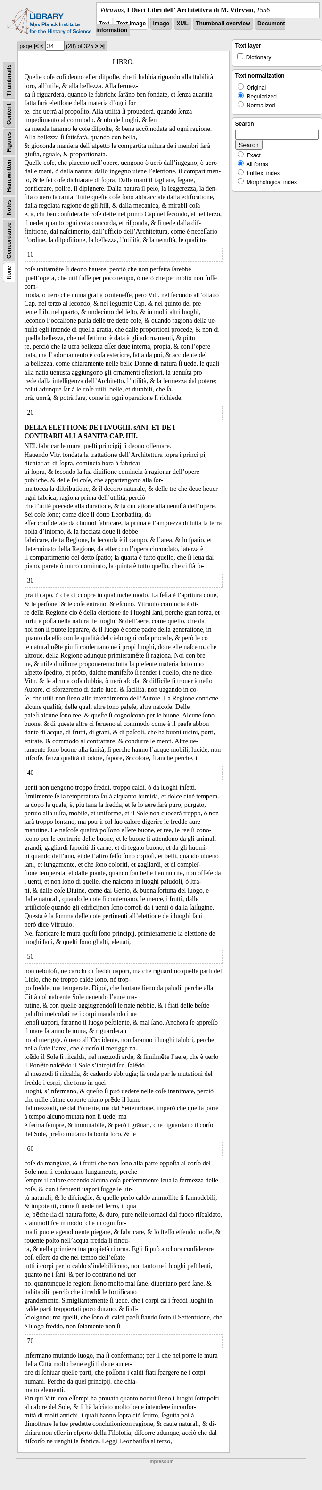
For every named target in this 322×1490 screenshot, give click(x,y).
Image (161, 23)
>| (102, 46)
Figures (9, 142)
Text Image (131, 23)
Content (9, 114)
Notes (9, 207)
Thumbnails (9, 80)
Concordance (9, 240)
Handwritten (9, 176)
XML (183, 23)
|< (36, 46)
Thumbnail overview (223, 23)
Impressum (161, 1461)
